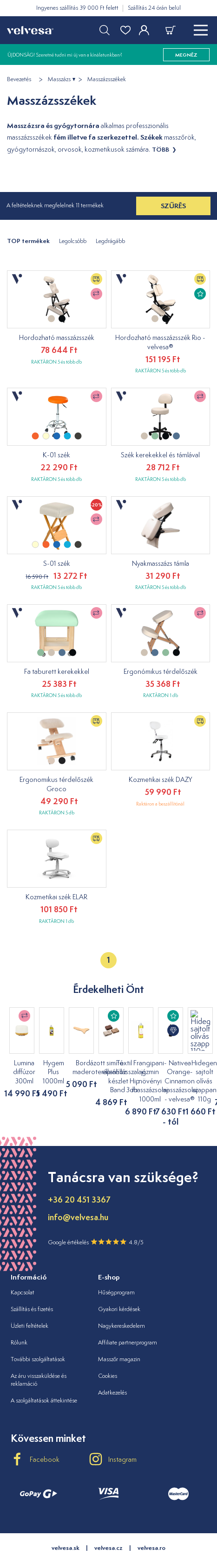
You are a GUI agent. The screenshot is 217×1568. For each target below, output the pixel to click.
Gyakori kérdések (119, 1290)
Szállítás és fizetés (32, 1290)
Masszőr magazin (119, 1340)
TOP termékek (28, 241)
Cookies (107, 1356)
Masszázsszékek (106, 79)
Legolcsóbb (72, 241)
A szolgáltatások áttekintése (44, 1381)
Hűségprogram (116, 1273)
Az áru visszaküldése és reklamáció (38, 1360)
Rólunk (19, 1323)
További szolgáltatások (38, 1340)
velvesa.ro (151, 1528)
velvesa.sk (65, 1528)
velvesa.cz (108, 1528)
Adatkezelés (112, 1373)
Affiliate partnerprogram (127, 1323)
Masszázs (59, 79)
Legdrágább (110, 241)
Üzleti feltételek (29, 1306)
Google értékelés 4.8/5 (96, 1222)
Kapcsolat (22, 1273)
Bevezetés (19, 79)
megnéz (186, 54)
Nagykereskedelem (121, 1306)
